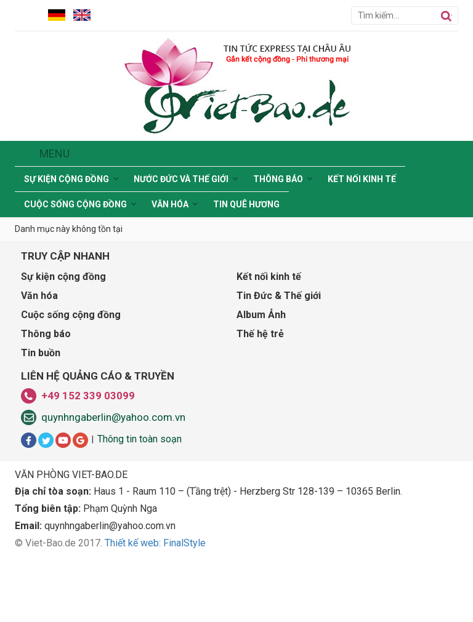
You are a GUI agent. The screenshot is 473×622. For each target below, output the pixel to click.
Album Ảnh (261, 315)
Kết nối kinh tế (362, 179)
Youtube (63, 440)
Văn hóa (170, 204)
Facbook (28, 440)
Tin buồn (40, 353)
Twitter (46, 440)
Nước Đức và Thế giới (181, 179)
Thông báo (278, 179)
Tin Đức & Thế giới (278, 295)
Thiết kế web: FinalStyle (155, 543)
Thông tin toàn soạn (139, 439)
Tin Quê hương (246, 204)
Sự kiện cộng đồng (66, 179)
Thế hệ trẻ (260, 334)
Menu (54, 153)
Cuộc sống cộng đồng (75, 204)
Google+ (80, 440)
